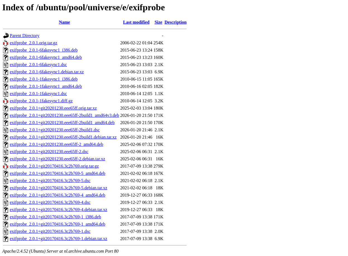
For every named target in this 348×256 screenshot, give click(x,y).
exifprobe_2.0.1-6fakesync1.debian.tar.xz (47, 71)
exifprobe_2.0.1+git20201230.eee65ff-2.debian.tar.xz (57, 158)
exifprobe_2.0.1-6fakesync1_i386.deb (44, 50)
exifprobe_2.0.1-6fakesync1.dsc (38, 64)
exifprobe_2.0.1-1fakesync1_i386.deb (44, 79)
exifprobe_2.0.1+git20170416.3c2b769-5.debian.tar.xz (58, 187)
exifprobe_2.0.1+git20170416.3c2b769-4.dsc (50, 202)
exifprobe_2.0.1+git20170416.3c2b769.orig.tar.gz (54, 166)
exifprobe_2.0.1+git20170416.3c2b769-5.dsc (50, 180)
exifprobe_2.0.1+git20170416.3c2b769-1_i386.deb (55, 216)
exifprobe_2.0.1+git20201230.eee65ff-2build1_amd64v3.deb (64, 115)
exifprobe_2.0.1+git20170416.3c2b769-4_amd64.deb (57, 195)
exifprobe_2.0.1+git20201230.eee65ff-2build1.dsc (55, 129)
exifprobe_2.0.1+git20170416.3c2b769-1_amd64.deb (57, 224)
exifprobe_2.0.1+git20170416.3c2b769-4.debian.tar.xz (58, 209)
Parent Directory (24, 35)
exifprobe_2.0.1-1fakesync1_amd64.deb (46, 86)
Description (175, 22)
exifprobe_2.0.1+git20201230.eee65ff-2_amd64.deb (56, 144)
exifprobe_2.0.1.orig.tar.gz (33, 42)
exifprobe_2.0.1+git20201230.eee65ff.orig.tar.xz (53, 108)
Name (64, 22)
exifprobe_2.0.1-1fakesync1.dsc (38, 93)
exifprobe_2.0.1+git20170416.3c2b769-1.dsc (50, 231)
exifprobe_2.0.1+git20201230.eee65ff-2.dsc (49, 151)
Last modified (136, 22)
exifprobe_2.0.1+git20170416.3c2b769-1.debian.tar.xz (58, 238)
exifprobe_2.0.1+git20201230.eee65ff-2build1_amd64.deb (62, 122)
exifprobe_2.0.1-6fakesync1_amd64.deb (46, 57)
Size (158, 22)
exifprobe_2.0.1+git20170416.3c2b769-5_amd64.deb (57, 173)
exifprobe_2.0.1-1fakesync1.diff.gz (41, 100)
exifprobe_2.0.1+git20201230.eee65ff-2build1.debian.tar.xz (63, 137)
